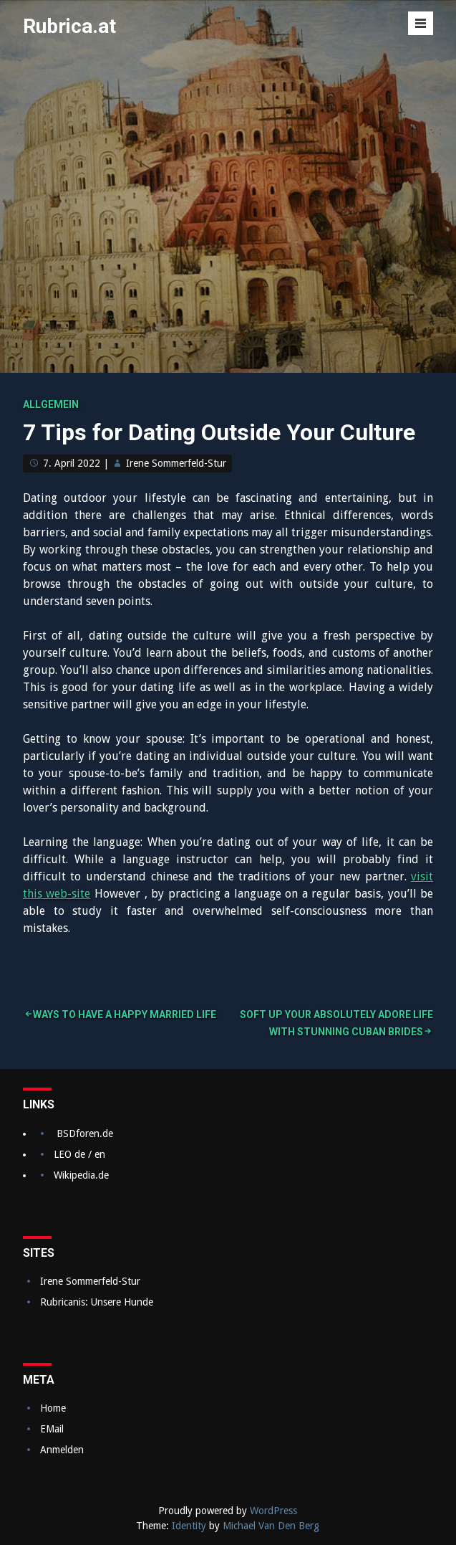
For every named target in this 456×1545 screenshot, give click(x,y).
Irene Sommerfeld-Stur (176, 463)
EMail (52, 1429)
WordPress (273, 1510)
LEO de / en (79, 1154)
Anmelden (62, 1449)
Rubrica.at (69, 26)
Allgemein (51, 404)
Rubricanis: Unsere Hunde (96, 1302)
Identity (189, 1525)
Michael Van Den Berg (271, 1525)
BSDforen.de (85, 1133)
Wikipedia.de (81, 1175)
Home (53, 1408)
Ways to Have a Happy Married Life (124, 1014)
